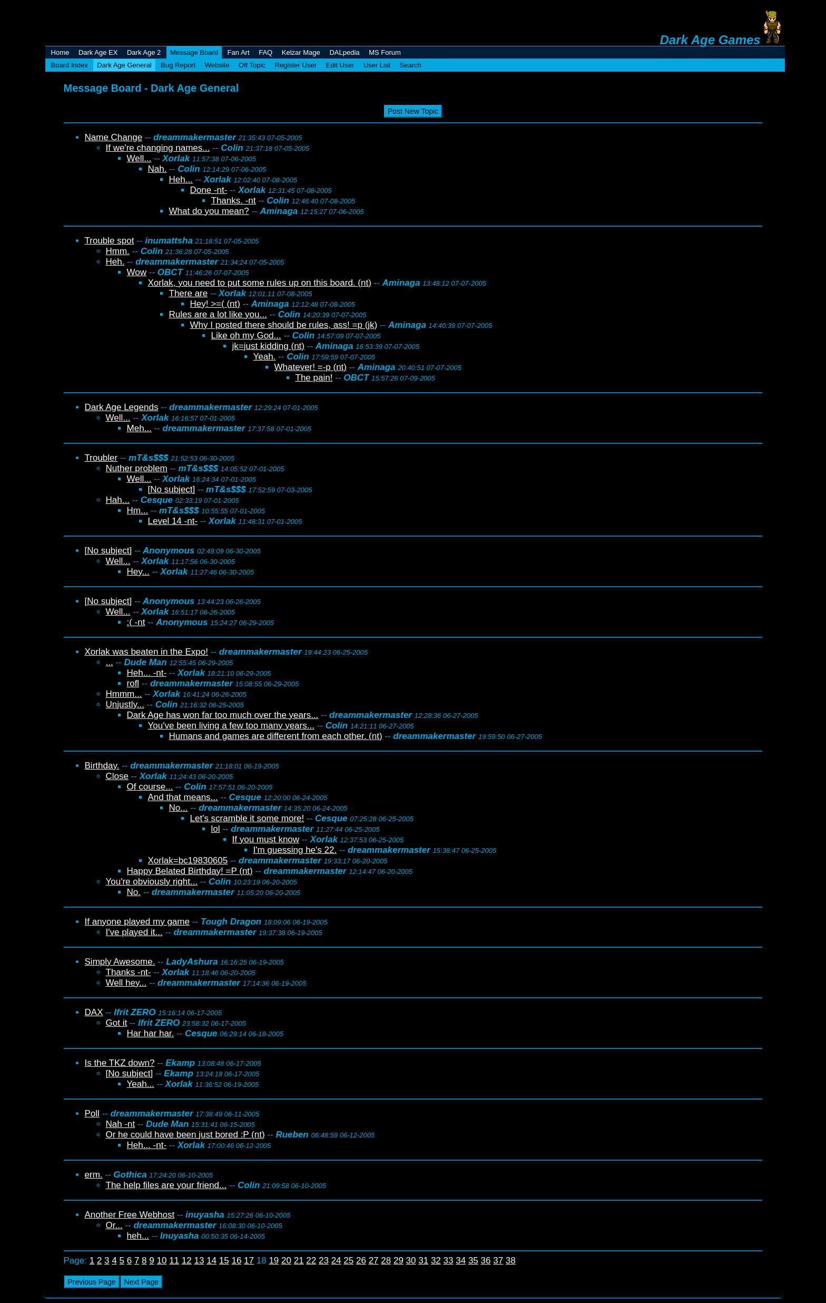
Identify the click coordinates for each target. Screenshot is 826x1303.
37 (498, 1261)
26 (361, 1261)
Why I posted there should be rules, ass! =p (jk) (284, 325)
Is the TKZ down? (120, 1063)
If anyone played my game (137, 922)
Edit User (340, 65)
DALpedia (344, 52)
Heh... (181, 179)
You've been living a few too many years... (231, 726)
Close (117, 776)
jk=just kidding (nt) (268, 346)
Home (60, 52)
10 (162, 1261)
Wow (136, 272)
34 (461, 1261)
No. (134, 892)
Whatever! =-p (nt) (310, 367)
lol (215, 829)
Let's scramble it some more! (247, 818)
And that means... (183, 797)
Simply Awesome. (120, 962)
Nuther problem (137, 468)
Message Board (194, 52)
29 (399, 1261)
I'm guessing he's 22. (295, 850)
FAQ (265, 52)
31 (423, 1261)
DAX (94, 1012)
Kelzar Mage (301, 52)
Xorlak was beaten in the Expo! (146, 652)
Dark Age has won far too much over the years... (223, 715)
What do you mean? (209, 211)
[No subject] (171, 489)
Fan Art (239, 52)
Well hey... (126, 983)
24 (336, 1261)
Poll (92, 1113)
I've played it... (134, 932)
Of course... (150, 787)
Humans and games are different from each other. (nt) (275, 736)
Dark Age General (124, 65)
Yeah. (264, 357)
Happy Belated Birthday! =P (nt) (190, 871)
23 (324, 1261)
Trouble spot (109, 241)
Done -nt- (209, 190)
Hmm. (118, 251)
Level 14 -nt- (173, 521)
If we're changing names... (158, 148)
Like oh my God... (246, 335)
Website (217, 65)
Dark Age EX (97, 52)
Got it (116, 1023)
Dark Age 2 (144, 52)
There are (188, 293)
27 (374, 1261)
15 (224, 1261)
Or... (114, 1225)
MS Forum (385, 52)
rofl (133, 683)
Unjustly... (125, 704)
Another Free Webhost (130, 1215)
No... (178, 808)
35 (473, 1261)
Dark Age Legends (122, 407)
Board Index (69, 65)
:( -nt (136, 622)
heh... (138, 1236)
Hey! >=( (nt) (215, 304)
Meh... (139, 428)
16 (236, 1261)
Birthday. (102, 766)
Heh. (115, 262)
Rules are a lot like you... (218, 314)
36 (486, 1261)
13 (199, 1261)
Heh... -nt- (147, 673)
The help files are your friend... (166, 1185)
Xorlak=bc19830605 (188, 860)
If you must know (266, 839)
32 (436, 1261)
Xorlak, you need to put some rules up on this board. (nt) (259, 283)
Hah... (118, 500)
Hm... (138, 510)
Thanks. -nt (233, 201)
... (109, 662)
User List (376, 65)
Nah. (157, 169)
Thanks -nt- (128, 972)
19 (274, 1261)
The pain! (314, 378)
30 (411, 1261)
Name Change (114, 137)
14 (211, 1261)
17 (249, 1261)
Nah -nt (120, 1124)
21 (299, 1261)
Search (410, 65)
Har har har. (150, 1033)
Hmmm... (124, 694)
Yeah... (140, 1084)
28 (386, 1261)
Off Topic (252, 65)
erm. (94, 1175)
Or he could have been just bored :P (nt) (185, 1135)
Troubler (101, 458)
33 (449, 1261)
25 (348, 1261)
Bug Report (178, 65)
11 (174, 1261)
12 (187, 1261)
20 (286, 1261)
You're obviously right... (152, 882)
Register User (296, 65)
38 (511, 1261)
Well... (139, 158)
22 (311, 1261)
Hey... (138, 572)
